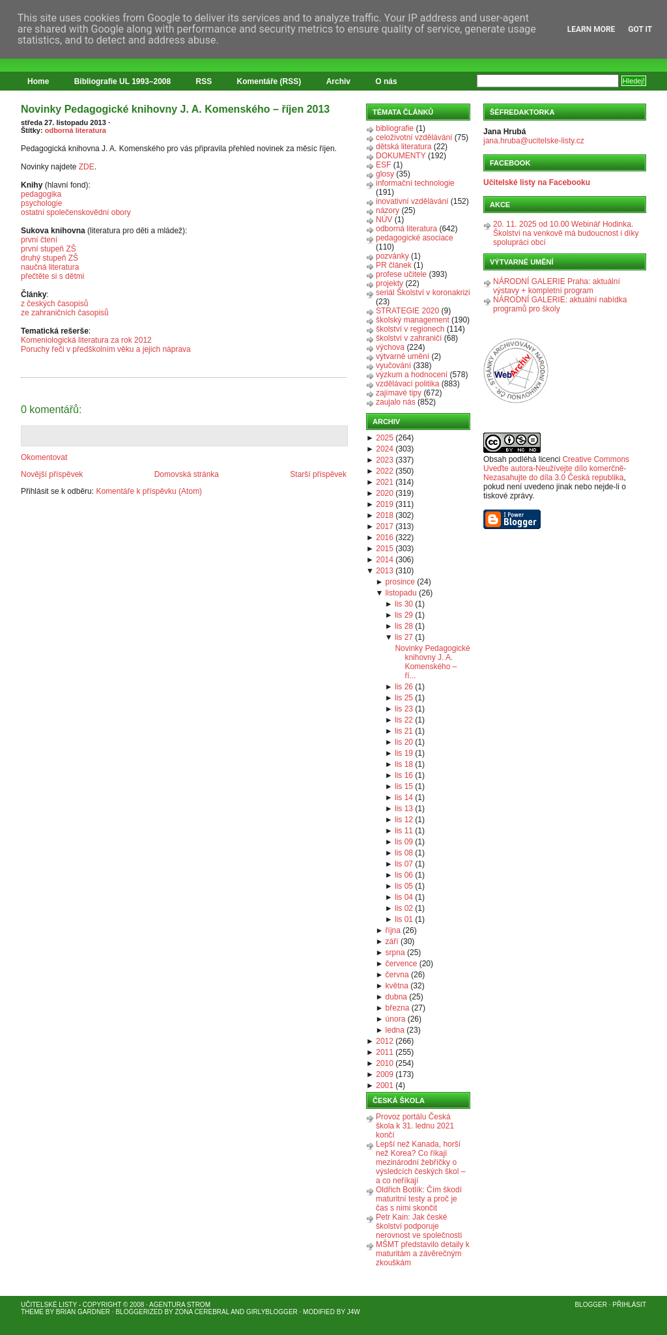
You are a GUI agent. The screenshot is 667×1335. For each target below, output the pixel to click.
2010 (384, 1063)
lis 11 (404, 830)
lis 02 (404, 908)
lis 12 (404, 819)
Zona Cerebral (202, 1311)
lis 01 (404, 919)
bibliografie (395, 128)
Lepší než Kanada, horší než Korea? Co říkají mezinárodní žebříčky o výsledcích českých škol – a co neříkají (420, 1162)
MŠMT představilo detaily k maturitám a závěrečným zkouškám (423, 1253)
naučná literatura (50, 267)
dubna (396, 996)
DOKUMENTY (401, 155)
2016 (384, 537)
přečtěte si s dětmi (52, 276)
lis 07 (404, 863)
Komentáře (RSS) (269, 81)
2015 (384, 548)
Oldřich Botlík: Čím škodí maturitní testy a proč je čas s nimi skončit (419, 1199)
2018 (384, 515)
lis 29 (404, 615)
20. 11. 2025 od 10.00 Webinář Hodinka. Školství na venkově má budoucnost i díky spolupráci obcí (565, 233)
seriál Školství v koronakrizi (423, 292)
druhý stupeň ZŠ (49, 258)
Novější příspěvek (52, 474)
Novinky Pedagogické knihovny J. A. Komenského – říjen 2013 (175, 109)
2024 (384, 448)
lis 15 (404, 786)
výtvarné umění (402, 356)
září (392, 941)
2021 (384, 482)
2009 (384, 1074)
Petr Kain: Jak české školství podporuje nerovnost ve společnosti (419, 1226)
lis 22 (404, 720)
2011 (384, 1052)
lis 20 (404, 742)
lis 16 (404, 775)
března (398, 1007)
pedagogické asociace (414, 237)
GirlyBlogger (272, 1311)
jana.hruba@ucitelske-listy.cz (533, 140)
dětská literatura (403, 146)
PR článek (394, 265)
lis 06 (404, 875)
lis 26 (404, 686)
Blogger (591, 1304)
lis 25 (404, 697)
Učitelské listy (49, 1304)
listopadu (401, 592)
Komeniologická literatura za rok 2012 (86, 340)
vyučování (393, 365)
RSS (204, 81)
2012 (384, 1041)
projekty (389, 283)
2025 (384, 437)
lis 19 (404, 753)
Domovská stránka (186, 474)
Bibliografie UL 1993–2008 (122, 81)
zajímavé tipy (398, 392)
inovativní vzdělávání (412, 201)
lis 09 (404, 841)
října (393, 930)
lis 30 (404, 604)
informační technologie (415, 183)
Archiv (338, 81)
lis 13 (404, 808)
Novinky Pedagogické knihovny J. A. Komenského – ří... (432, 662)
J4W (353, 1311)
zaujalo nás (396, 402)
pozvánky (392, 256)
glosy (385, 174)
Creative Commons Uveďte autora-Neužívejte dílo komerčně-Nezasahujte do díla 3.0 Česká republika (556, 468)
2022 (384, 471)
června (397, 974)
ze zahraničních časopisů (65, 312)
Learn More (591, 29)
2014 (384, 559)
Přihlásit (629, 1304)
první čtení (39, 239)
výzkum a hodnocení (411, 374)
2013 (384, 570)
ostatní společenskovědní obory (76, 212)
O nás (386, 81)
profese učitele (401, 274)
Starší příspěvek (318, 474)
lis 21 (404, 731)
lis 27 (404, 637)
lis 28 (404, 626)
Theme (32, 1311)
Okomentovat (44, 457)
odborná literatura (75, 130)
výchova (390, 347)
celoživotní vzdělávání (414, 137)
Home (38, 81)
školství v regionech (410, 329)
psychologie (41, 203)
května (397, 985)
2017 (384, 526)
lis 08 (404, 852)
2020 (384, 493)
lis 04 (404, 897)
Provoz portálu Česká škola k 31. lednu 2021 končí (415, 1126)
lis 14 (404, 797)
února (396, 1019)
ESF (383, 164)
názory (387, 210)
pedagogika (41, 194)
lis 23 (404, 708)
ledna (395, 1030)
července (402, 963)
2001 (384, 1085)
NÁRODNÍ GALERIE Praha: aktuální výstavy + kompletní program (556, 286)
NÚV (384, 219)
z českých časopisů (54, 303)
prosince (400, 581)
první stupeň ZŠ (48, 248)
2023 (384, 460)
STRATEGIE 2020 (407, 310)
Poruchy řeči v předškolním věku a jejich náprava (106, 349)
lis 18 (404, 764)
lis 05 (404, 886)
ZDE (86, 166)
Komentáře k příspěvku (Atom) (149, 491)
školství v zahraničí (409, 338)
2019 (384, 504)
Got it (640, 29)
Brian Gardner (83, 1311)
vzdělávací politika (407, 383)
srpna (395, 952)
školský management (412, 319)
